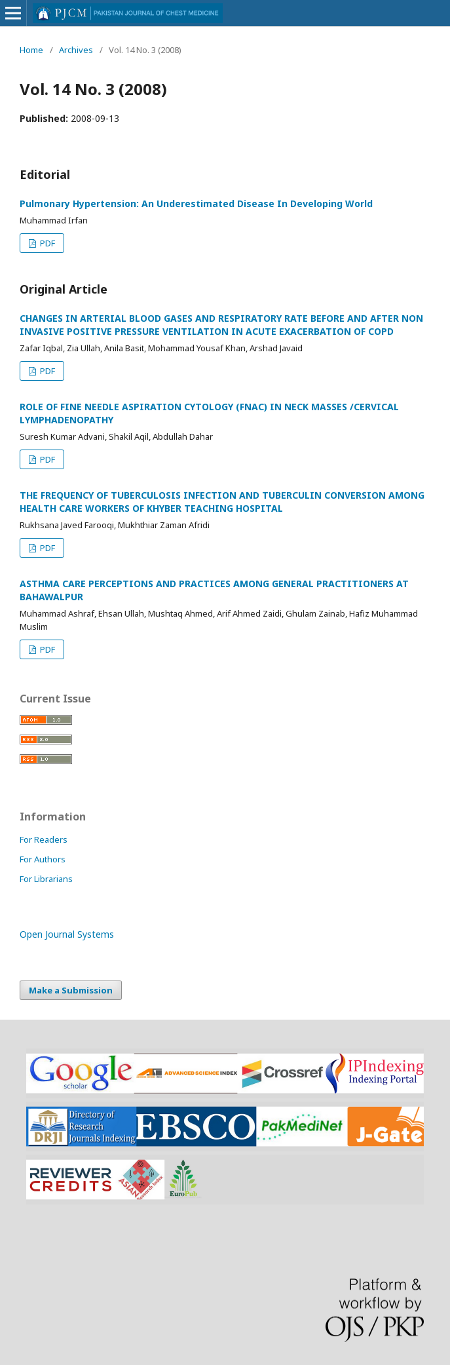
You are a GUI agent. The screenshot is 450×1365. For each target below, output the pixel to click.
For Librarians (46, 879)
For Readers (43, 839)
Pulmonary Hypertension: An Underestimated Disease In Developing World (196, 203)
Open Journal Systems (67, 934)
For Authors (43, 859)
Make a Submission (71, 990)
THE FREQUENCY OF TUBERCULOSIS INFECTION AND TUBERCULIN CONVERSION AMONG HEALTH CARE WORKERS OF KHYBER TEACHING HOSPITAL (222, 501)
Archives (76, 50)
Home (31, 50)
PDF (46, 243)
